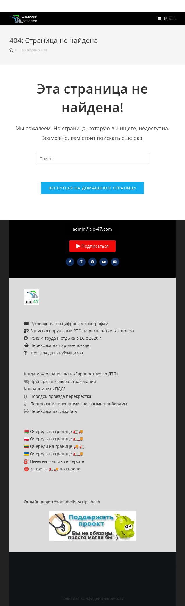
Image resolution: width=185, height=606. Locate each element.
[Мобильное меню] (167, 18)
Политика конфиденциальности (92, 598)
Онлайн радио (38, 502)
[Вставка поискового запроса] (92, 158)
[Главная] (11, 50)
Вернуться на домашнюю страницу (92, 187)
